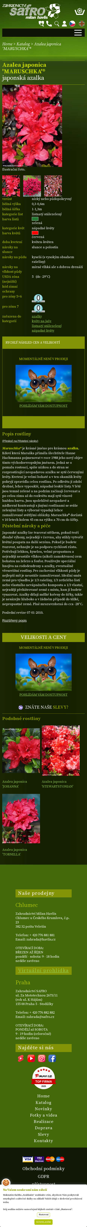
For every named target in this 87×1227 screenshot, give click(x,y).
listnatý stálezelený (47, 326)
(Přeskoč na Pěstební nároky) (20, 440)
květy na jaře (41, 321)
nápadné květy (43, 330)
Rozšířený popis (14, 620)
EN (81, 23)
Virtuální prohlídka (43, 970)
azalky (37, 316)
